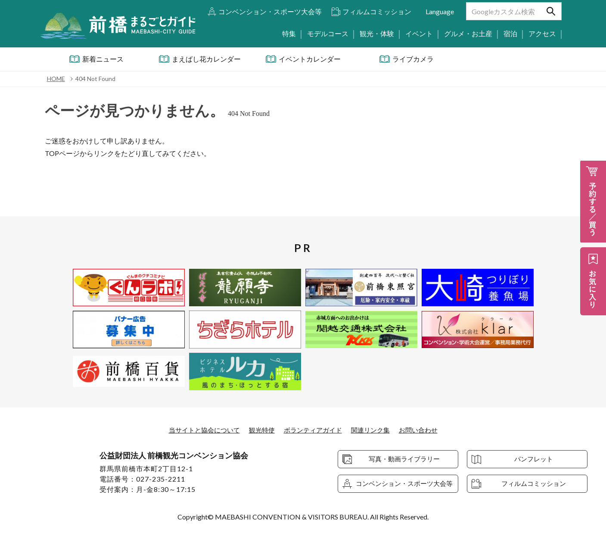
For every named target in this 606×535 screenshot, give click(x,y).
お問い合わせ (424, 430)
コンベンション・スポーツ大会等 (270, 11)
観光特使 (259, 430)
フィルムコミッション (376, 11)
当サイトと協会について (199, 430)
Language (440, 11)
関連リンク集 (374, 430)
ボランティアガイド (314, 430)
